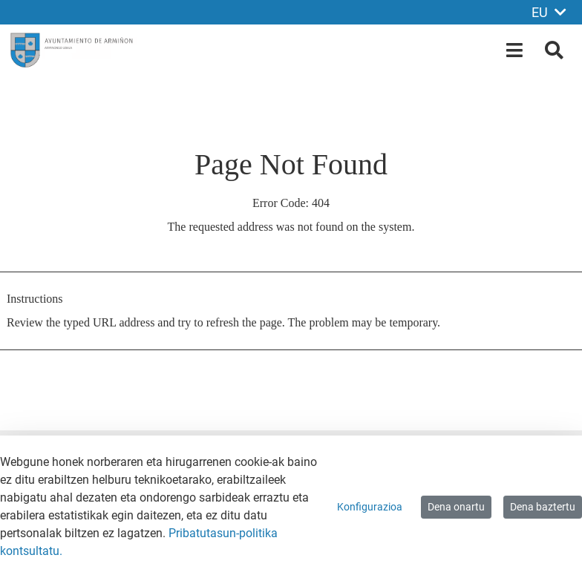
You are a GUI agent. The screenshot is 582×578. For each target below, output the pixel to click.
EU (549, 12)
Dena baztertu (542, 507)
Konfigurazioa (369, 507)
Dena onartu (456, 507)
